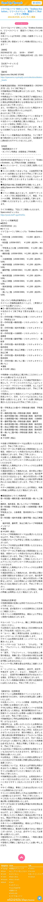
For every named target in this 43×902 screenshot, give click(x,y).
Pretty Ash (13, 893)
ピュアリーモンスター (18, 871)
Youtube (32, 871)
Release (4, 879)
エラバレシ (14, 874)
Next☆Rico (14, 877)
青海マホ (13, 890)
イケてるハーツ (21, 23)
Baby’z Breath (14, 879)
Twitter (31, 868)
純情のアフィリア (17, 868)
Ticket (4, 877)
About (4, 882)
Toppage (5, 868)
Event (4, 874)
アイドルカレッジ (17, 899)
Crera (12, 882)
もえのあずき (15, 888)
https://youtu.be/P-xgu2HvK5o (13, 215)
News (4, 871)
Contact (32, 877)
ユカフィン (14, 885)
